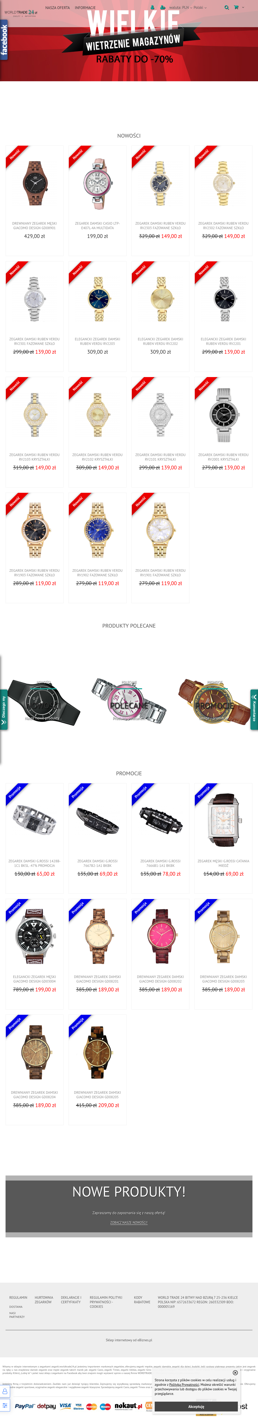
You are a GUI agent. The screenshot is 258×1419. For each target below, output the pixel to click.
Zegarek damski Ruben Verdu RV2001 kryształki (223, 457)
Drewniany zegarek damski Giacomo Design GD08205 (97, 1094)
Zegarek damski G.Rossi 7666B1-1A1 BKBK (160, 863)
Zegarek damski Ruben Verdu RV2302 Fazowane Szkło (223, 225)
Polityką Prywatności (184, 1384)
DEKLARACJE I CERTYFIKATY (71, 1299)
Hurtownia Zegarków (44, 1299)
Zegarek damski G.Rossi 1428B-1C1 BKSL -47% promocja (35, 863)
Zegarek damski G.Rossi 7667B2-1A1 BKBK (97, 863)
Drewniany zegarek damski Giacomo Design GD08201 (97, 979)
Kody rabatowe (142, 1299)
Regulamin (18, 1297)
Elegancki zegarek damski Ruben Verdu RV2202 (160, 341)
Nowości (129, 135)
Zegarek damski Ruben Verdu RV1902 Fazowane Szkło (97, 572)
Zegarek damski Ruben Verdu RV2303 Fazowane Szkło (160, 225)
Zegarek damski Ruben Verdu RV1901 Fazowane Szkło (160, 572)
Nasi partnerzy (17, 1315)
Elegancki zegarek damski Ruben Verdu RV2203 (97, 341)
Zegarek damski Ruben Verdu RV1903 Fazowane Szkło (34, 572)
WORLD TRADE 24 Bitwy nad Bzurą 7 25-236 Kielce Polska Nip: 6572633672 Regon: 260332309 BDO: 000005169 (198, 1302)
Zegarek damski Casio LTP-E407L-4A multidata (97, 225)
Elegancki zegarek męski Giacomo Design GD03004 (34, 979)
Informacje (85, 7)
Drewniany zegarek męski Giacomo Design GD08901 (34, 225)
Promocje (129, 773)
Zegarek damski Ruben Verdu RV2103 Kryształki (34, 457)
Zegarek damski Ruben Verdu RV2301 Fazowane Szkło (34, 341)
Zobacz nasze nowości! (128, 1223)
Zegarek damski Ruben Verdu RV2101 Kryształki (160, 457)
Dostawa (15, 1307)
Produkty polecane (129, 625)
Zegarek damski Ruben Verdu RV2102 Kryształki (97, 457)
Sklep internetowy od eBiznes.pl (129, 1340)
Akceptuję (196, 1406)
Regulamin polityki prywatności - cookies (106, 1302)
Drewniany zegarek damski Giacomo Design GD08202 (160, 979)
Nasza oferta (57, 7)
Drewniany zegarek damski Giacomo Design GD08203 (223, 979)
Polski (198, 7)
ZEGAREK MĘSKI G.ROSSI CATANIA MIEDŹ (223, 863)
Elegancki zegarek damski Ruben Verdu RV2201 (223, 341)
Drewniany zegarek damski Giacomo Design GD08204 (34, 1094)
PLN (179, 7)
